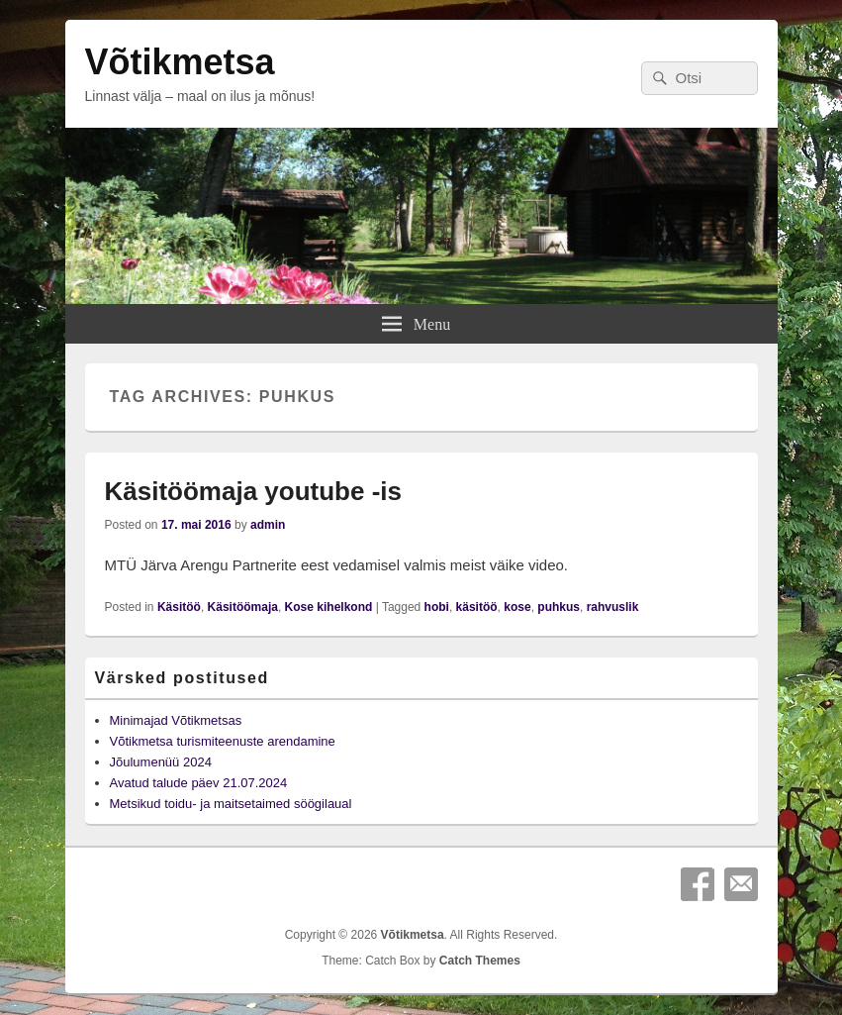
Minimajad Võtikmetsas (176, 720)
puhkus (558, 607)
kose (517, 607)
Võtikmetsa (180, 62)
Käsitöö (179, 607)
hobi (436, 607)
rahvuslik (613, 607)
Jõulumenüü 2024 (161, 762)
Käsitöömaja (243, 607)
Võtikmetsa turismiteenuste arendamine (222, 741)
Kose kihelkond (329, 607)
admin (267, 525)
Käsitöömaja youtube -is (254, 491)
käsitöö (477, 607)
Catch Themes (479, 960)
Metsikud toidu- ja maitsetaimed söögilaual (231, 803)
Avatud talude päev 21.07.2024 (199, 782)
